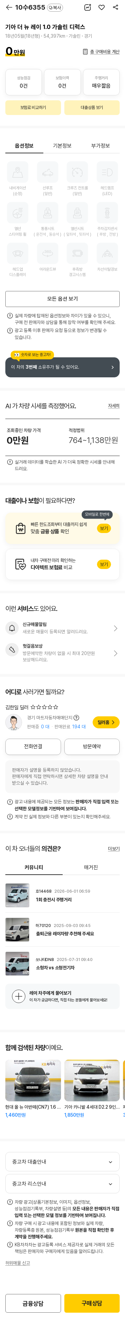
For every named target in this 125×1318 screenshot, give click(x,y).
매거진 (91, 867)
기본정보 (62, 146)
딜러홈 (103, 722)
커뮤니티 (34, 867)
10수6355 (39, 7)
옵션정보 (24, 146)
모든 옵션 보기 (62, 299)
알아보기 (62, 528)
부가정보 (100, 146)
